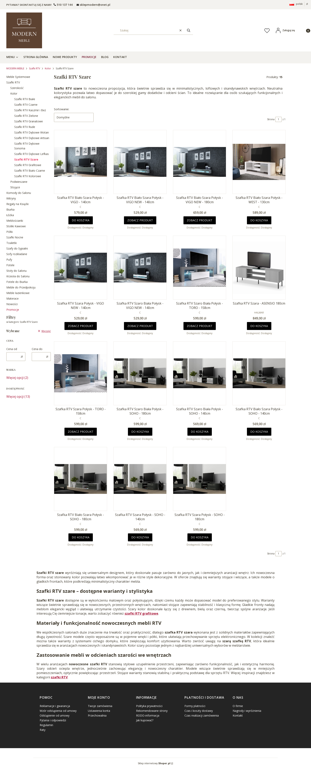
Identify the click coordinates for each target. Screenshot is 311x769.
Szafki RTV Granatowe (28, 121)
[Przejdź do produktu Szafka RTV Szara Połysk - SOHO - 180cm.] (199, 479)
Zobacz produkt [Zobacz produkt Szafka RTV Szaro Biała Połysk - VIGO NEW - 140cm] (140, 326)
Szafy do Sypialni (17, 248)
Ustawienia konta (99, 711)
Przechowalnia (97, 715)
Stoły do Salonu (16, 271)
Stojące (15, 187)
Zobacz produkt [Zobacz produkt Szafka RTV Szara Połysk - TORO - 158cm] (80, 431)
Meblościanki (14, 220)
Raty (42, 730)
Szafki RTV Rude (24, 127)
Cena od (11, 349)
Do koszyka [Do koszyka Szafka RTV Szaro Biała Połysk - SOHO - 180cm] (140, 431)
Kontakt (238, 715)
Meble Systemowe (18, 77)
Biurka (10, 209)
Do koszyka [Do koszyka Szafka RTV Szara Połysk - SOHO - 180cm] (199, 537)
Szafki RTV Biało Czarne (29, 170)
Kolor (48, 68)
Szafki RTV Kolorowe (27, 176)
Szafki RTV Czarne (25, 104)
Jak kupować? (144, 720)
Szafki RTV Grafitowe (27, 165)
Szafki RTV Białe (24, 99)
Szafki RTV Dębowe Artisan (31, 138)
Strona (271, 119)
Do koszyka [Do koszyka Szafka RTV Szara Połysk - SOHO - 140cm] (140, 537)
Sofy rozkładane (16, 254)
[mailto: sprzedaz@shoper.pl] (93, 5)
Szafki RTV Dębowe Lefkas (31, 154)
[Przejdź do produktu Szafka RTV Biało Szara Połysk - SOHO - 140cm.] (259, 373)
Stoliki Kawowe (16, 226)
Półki (9, 232)
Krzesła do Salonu (18, 276)
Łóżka (10, 215)
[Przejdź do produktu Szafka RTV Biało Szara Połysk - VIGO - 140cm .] (80, 162)
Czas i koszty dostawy (198, 711)
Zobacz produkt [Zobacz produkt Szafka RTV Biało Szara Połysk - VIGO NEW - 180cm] (199, 220)
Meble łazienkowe (18, 293)
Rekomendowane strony (152, 711)
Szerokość (17, 88)
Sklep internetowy (154, 763)
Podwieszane (18, 182)
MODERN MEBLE (15, 68)
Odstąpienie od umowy (54, 715)
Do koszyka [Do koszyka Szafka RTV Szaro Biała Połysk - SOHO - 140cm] (199, 431)
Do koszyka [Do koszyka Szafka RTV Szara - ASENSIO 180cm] (259, 326)
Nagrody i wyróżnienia (247, 711)
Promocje (12, 309)
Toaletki (11, 243)
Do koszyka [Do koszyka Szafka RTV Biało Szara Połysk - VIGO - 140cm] (80, 220)
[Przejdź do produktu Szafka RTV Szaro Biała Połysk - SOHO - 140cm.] (199, 373)
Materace (12, 298)
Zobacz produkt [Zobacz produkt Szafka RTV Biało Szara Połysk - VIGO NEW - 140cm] (140, 220)
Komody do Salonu (18, 193)
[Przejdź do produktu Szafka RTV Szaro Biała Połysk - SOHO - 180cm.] (140, 373)
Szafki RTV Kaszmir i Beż (30, 110)
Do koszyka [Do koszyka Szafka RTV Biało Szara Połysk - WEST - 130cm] (259, 220)
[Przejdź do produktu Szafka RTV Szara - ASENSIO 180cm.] (259, 267)
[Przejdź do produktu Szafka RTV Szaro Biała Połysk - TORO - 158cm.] (199, 267)
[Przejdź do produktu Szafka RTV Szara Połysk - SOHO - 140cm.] (140, 479)
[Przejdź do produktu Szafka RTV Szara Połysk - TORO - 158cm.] (80, 373)
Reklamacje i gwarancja (55, 706)
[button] (188, 30)
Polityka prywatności (149, 706)
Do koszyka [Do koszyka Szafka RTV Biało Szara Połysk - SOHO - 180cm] (80, 537)
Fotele (10, 265)
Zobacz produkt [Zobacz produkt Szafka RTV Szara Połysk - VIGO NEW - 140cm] (80, 326)
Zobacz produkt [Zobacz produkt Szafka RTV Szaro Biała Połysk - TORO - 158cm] (199, 326)
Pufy (9, 259)
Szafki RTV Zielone (26, 116)
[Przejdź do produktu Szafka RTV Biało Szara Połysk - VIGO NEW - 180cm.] (199, 162)
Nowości (12, 304)
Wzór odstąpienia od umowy (58, 711)
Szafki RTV (34, 68)
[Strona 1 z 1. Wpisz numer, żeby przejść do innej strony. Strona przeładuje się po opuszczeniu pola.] (278, 119)
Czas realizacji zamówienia (201, 715)
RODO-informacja (147, 715)
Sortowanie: (61, 109)
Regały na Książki (17, 204)
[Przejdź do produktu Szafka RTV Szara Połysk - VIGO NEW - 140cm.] (80, 267)
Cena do (37, 349)
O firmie (238, 706)
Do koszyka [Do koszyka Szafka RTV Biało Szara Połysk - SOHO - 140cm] (259, 431)
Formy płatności (194, 706)
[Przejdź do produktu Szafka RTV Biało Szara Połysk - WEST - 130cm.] (259, 162)
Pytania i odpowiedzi (53, 720)
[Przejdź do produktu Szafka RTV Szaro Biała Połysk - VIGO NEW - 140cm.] (140, 267)
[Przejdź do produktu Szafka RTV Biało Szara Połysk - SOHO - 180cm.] (80, 479)
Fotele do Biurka (17, 282)
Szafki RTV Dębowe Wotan (31, 132)
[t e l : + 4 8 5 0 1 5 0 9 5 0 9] (63, 5)
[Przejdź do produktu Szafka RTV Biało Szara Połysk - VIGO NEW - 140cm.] (140, 162)
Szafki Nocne (14, 237)
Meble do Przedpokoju (21, 287)
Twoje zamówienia (100, 706)
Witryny (11, 198)
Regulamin (46, 725)
